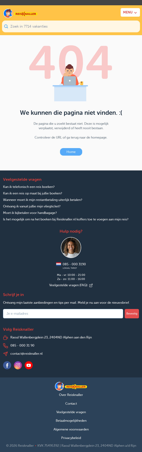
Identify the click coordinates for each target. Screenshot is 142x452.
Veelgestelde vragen (71, 412)
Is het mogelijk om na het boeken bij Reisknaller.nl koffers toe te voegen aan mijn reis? (65, 219)
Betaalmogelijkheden (71, 420)
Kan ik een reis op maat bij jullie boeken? (32, 193)
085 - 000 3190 (71, 265)
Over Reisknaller (71, 395)
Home (71, 152)
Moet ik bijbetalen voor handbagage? (30, 213)
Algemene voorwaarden (71, 429)
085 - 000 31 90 (22, 345)
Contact (71, 403)
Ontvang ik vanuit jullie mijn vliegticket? (31, 206)
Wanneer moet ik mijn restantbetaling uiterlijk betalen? (42, 200)
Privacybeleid (71, 438)
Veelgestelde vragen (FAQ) (71, 285)
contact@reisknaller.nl (26, 353)
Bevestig (131, 313)
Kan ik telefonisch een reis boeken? (29, 187)
